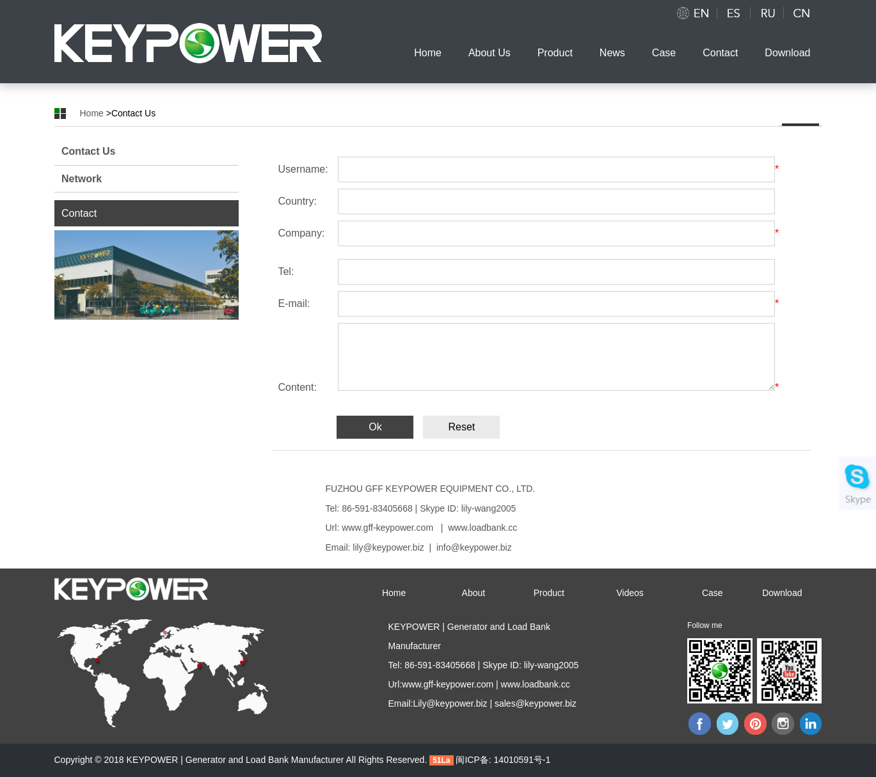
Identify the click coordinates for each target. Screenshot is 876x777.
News (612, 52)
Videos (630, 593)
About (474, 593)
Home (428, 52)
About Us (489, 52)
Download (787, 52)
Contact (720, 52)
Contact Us (88, 151)
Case (664, 52)
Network (81, 178)
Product (555, 52)
